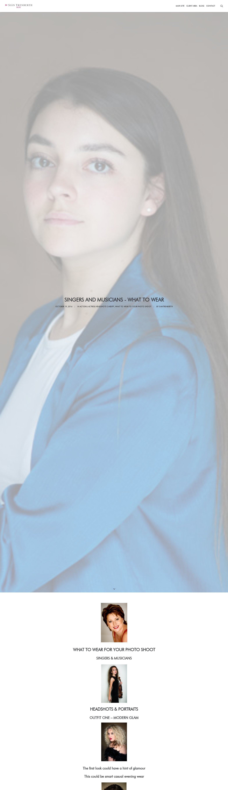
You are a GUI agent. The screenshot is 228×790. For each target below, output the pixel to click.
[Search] (221, 6)
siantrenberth (166, 306)
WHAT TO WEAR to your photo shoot (133, 306)
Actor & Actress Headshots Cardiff (97, 306)
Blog (201, 6)
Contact (210, 6)
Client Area (191, 6)
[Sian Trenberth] (18, 6)
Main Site (180, 6)
